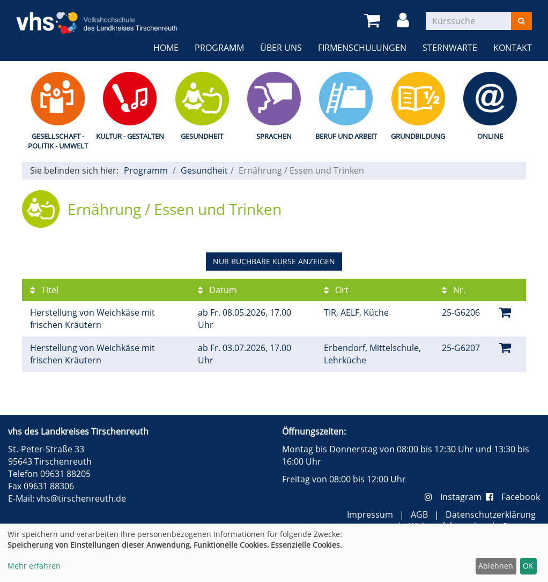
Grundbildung (418, 136)
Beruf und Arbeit (346, 136)
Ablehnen (495, 566)
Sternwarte (450, 48)
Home (166, 48)
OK (528, 566)
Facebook (513, 497)
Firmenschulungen (362, 48)
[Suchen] (521, 21)
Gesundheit (202, 136)
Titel (44, 290)
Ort (336, 290)
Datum (217, 290)
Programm (219, 48)
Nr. (453, 290)
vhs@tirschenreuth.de (81, 498)
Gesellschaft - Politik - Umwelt (58, 141)
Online (490, 136)
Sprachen (274, 136)
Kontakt (512, 48)
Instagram (455, 497)
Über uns (281, 48)
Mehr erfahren (34, 566)
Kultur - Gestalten (130, 136)
